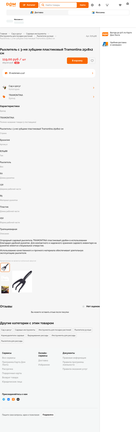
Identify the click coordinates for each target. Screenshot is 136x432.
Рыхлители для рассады (11, 341)
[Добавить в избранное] (92, 60)
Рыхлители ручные (45, 36)
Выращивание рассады (38, 335)
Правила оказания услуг (75, 369)
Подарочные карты (12, 373)
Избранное (44, 364)
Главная (3, 34)
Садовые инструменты (36, 34)
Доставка (43, 360)
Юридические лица (12, 381)
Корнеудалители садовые (12, 335)
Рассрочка (7, 369)
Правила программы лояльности (73, 363)
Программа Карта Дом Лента (13, 363)
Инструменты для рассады (63, 335)
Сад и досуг (16, 34)
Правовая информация (74, 358)
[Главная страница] (11, 5)
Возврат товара (10, 377)
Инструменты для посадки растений (16, 36)
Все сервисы (8, 358)
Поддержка (48, 415)
